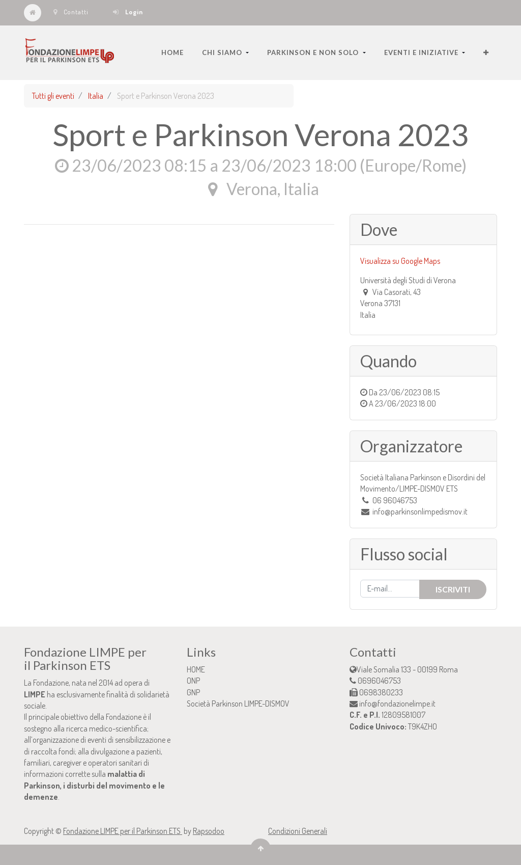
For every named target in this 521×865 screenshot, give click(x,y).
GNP (193, 692)
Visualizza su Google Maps (400, 261)
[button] (486, 52)
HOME (196, 669)
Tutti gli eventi (53, 96)
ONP (193, 680)
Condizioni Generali (297, 831)
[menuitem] (172, 52)
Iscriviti (453, 589)
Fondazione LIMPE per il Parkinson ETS (122, 831)
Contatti (71, 12)
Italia (95, 96)
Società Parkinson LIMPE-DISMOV (238, 703)
